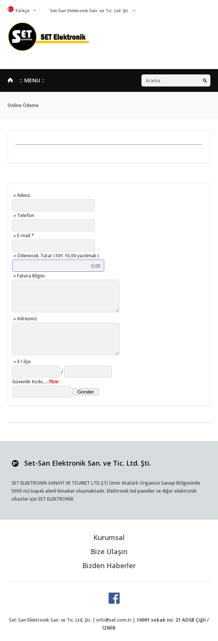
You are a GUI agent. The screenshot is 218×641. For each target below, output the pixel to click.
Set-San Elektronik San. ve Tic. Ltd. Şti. (89, 10)
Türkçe (19, 10)
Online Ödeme (23, 105)
